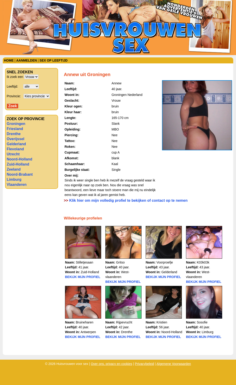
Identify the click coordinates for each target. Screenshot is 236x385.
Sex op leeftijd (53, 60)
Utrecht (13, 154)
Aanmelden (26, 60)
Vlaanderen (17, 185)
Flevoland (15, 149)
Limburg (14, 179)
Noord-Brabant (20, 174)
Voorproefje (164, 262)
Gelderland (16, 144)
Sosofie (202, 322)
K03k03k (203, 262)
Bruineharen (84, 322)
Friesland (15, 129)
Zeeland (14, 169)
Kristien (161, 322)
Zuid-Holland (18, 164)
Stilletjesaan (84, 262)
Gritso (120, 262)
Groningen (16, 124)
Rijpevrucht (124, 322)
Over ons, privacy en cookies (111, 364)
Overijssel (15, 139)
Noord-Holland (19, 159)
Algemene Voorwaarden (173, 364)
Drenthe (14, 134)
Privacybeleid (144, 364)
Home (9, 60)
